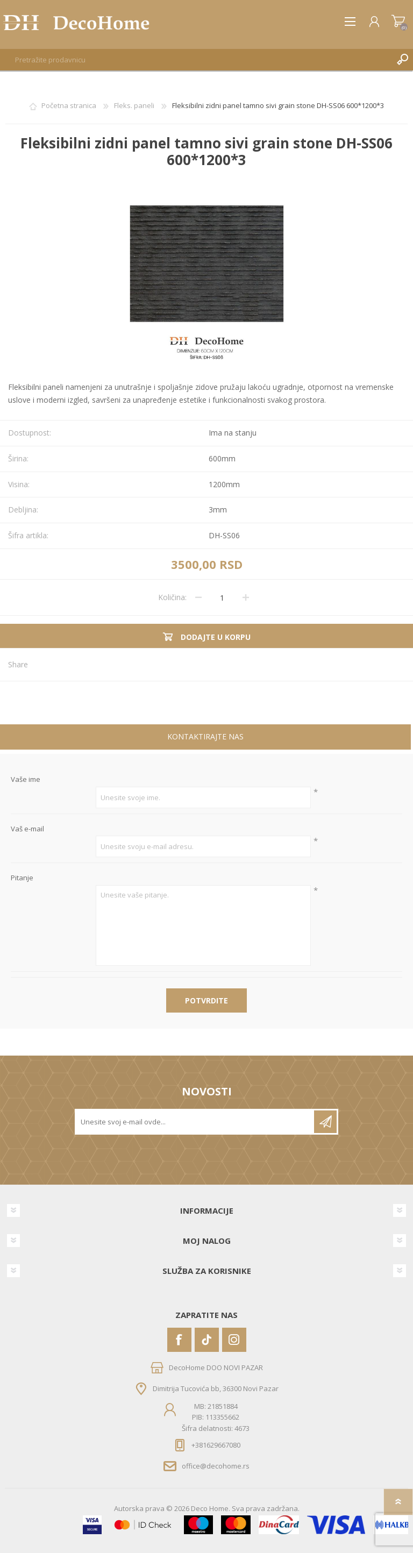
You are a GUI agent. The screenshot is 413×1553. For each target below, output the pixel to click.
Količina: (172, 597)
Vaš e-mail (27, 829)
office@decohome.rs (216, 1466)
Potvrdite (206, 1000)
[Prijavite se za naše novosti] (195, 1121)
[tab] (205, 738)
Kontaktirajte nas (205, 736)
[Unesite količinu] (222, 597)
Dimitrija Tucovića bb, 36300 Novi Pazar (216, 1388)
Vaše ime (25, 779)
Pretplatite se (325, 1121)
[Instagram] (234, 1340)
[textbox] (196, 59)
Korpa (398, 21)
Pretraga (402, 59)
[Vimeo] (207, 1340)
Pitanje (22, 878)
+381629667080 (215, 1445)
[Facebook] (179, 1340)
